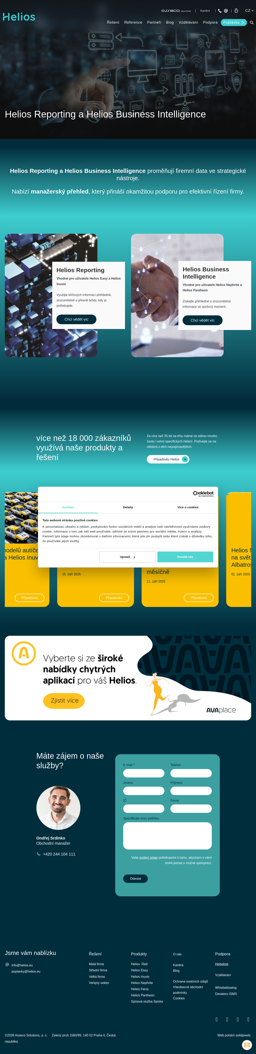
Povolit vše (185, 557)
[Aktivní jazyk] (249, 11)
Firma (174, 800)
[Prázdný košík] (236, 11)
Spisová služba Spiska (147, 1001)
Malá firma (96, 964)
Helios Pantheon (142, 995)
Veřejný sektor (99, 983)
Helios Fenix (140, 989)
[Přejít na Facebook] (216, 1019)
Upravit (127, 557)
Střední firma (98, 970)
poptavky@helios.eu (26, 971)
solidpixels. (243, 1035)
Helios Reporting (34, 170)
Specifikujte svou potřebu (141, 818)
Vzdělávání (223, 975)
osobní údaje (148, 857)
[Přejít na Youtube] (238, 1019)
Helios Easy (139, 970)
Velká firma (97, 976)
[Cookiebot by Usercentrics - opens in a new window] (196, 494)
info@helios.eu (22, 965)
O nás (177, 954)
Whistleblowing (226, 987)
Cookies (179, 998)
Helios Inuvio (140, 976)
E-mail (128, 765)
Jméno (128, 782)
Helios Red (139, 964)
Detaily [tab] (128, 507)
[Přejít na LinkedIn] (227, 1019)
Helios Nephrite (142, 983)
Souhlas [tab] (68, 507)
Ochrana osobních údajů (190, 981)
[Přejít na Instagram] (248, 1019)
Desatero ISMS (226, 994)
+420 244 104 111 (59, 854)
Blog (176, 970)
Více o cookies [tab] (188, 507)
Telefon (175, 765)
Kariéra (178, 965)
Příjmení (176, 782)
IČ (124, 800)
